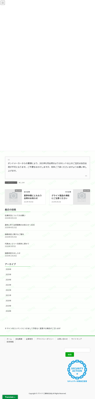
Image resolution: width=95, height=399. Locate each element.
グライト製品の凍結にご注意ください (60, 197)
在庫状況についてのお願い (15, 215)
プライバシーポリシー (45, 339)
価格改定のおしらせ (12, 253)
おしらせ (22, 182)
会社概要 (18, 339)
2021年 (8, 295)
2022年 (8, 290)
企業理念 (29, 339)
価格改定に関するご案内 (14, 234)
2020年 (8, 300)
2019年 (8, 306)
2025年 (8, 274)
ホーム (9, 339)
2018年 (8, 311)
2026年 (8, 269)
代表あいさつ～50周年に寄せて (17, 243)
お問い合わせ (62, 339)
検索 (70, 354)
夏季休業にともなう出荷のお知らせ (33, 197)
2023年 (8, 285)
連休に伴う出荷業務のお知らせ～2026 (20, 225)
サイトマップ (76, 339)
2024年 (8, 279)
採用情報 (10, 341)
